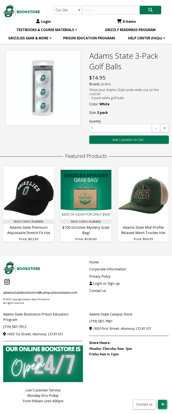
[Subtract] (156, 128)
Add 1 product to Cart (128, 140)
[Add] (164, 128)
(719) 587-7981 (101, 321)
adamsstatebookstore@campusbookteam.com (40, 292)
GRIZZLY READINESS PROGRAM (130, 29)
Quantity (95, 121)
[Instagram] (7, 282)
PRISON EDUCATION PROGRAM (89, 38)
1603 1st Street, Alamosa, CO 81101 (33, 334)
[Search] (111, 10)
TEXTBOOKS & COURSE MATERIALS (45, 29)
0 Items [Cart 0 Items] (126, 21)
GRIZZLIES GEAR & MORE (28, 38)
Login (43, 21)
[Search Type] (68, 10)
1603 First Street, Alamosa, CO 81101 (120, 328)
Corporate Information (107, 269)
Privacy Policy (99, 276)
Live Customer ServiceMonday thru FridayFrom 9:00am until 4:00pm (43, 395)
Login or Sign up (104, 283)
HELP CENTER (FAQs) (145, 38)
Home (94, 262)
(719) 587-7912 (15, 326)
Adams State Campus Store (110, 314)
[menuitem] (46, 30)
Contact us (97, 290)
